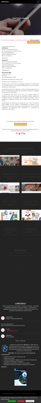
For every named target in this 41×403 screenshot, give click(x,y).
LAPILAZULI (5, 2)
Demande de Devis (33, 42)
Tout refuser (21, 401)
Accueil (3, 40)
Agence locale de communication (20, 393)
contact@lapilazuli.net (12, 330)
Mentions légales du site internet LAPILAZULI (17, 40)
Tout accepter (12, 401)
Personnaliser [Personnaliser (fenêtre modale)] (30, 401)
